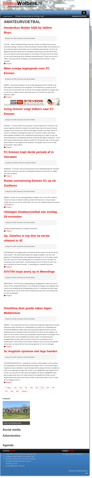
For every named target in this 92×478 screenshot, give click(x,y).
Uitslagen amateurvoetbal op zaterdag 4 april (29, 16)
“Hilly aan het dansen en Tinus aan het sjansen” (21, 459)
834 (42, 388)
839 (17, 391)
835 (47, 388)
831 (26, 388)
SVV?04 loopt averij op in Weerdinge (29, 271)
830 (21, 388)
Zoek (72, 6)
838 (12, 391)
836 (53, 388)
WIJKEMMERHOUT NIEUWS (15, 466)
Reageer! (9, 63)
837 (6, 391)
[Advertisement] (32, 300)
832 (31, 388)
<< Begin (8, 388)
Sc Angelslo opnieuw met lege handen (30, 351)
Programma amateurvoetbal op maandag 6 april (21, 454)
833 (37, 388)
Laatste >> (24, 391)
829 (15, 388)
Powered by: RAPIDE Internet (77, 471)
